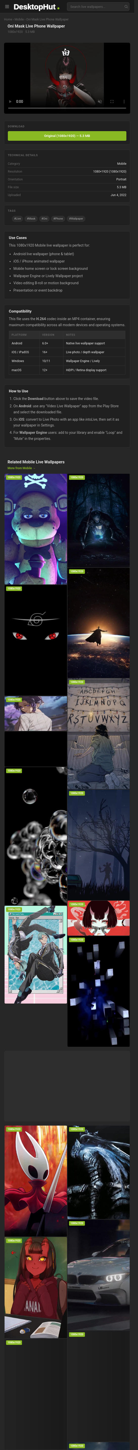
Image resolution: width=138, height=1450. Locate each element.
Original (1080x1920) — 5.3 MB (67, 136)
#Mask (31, 218)
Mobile (19, 19)
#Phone (58, 218)
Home (8, 19)
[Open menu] (7, 6)
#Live (17, 218)
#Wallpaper (76, 218)
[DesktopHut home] (36, 6)
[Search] (126, 6)
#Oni (44, 218)
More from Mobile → (22, 468)
